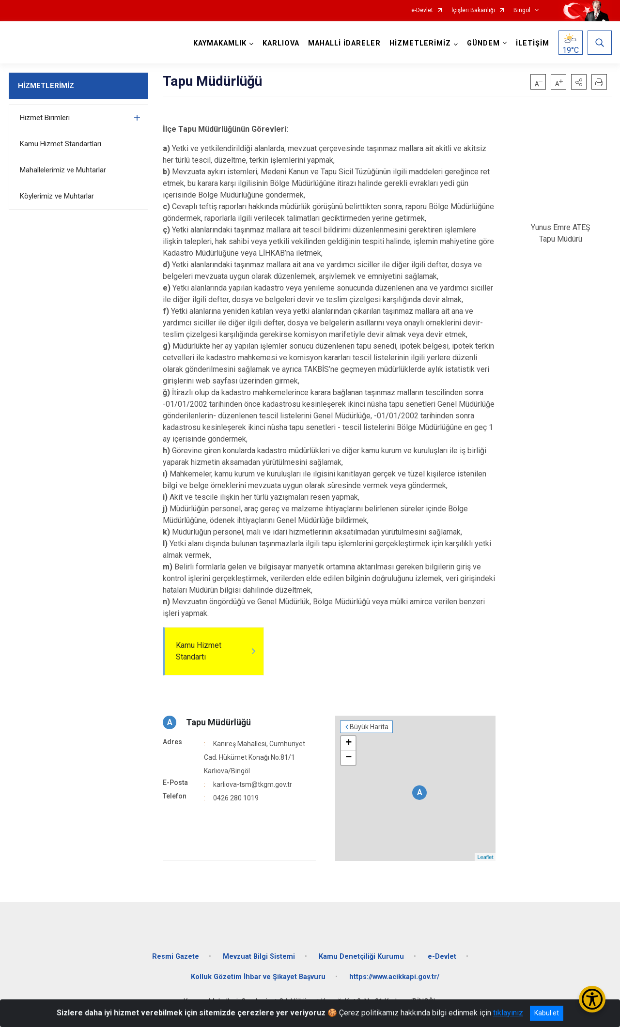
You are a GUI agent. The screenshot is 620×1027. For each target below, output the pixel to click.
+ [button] (348, 743)
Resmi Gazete (175, 956)
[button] (579, 82)
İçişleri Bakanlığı (473, 10)
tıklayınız (508, 1012)
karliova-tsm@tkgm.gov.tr (252, 784)
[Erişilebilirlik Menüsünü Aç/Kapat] (592, 999)
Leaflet (485, 857)
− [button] (348, 758)
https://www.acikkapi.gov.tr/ (394, 977)
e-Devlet (422, 10)
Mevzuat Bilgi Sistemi (259, 956)
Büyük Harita (369, 727)
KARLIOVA (281, 43)
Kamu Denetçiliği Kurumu (361, 956)
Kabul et (546, 1013)
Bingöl (521, 10)
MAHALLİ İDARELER (344, 43)
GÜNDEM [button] (483, 43)
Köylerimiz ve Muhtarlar (57, 196)
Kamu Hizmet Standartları (60, 143)
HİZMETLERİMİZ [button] (420, 43)
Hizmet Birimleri (45, 117)
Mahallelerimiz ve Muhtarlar (63, 170)
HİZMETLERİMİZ (46, 85)
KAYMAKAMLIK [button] (220, 43)
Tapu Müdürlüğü (218, 722)
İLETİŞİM (532, 43)
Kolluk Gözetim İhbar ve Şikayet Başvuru (258, 977)
